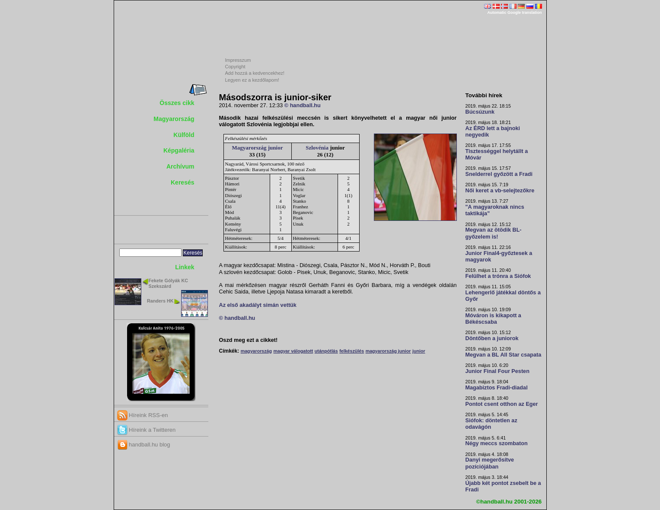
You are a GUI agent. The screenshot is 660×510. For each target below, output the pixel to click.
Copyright (235, 66)
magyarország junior (388, 351)
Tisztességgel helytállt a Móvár (497, 154)
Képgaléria (178, 150)
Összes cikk (176, 102)
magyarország (256, 351)
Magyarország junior (257, 147)
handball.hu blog (143, 444)
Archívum (180, 166)
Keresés (182, 182)
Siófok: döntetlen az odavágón (491, 424)
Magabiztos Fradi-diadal (497, 388)
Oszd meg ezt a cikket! (248, 340)
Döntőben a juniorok (492, 338)
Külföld (183, 134)
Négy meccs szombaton (497, 443)
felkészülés (351, 351)
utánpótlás (326, 351)
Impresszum (238, 60)
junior (418, 351)
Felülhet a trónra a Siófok (498, 276)
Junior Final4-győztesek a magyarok (499, 256)
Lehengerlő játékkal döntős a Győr (503, 296)
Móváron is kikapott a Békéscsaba (493, 318)
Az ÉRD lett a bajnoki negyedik (493, 131)
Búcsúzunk (480, 112)
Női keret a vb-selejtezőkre (500, 191)
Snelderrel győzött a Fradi (499, 174)
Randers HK (160, 300)
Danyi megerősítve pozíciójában (490, 463)
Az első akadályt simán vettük (258, 305)
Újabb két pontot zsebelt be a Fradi (503, 486)
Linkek (184, 267)
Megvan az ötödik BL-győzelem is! (494, 233)
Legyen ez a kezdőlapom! (252, 80)
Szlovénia (317, 147)
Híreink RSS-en (142, 415)
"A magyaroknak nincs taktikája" (495, 210)
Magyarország (173, 118)
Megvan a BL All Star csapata (504, 355)
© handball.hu (302, 105)
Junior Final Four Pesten (497, 371)
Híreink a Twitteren (146, 430)
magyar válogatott (293, 351)
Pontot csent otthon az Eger (502, 404)
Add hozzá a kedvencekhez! (255, 73)
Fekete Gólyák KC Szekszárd (168, 283)
